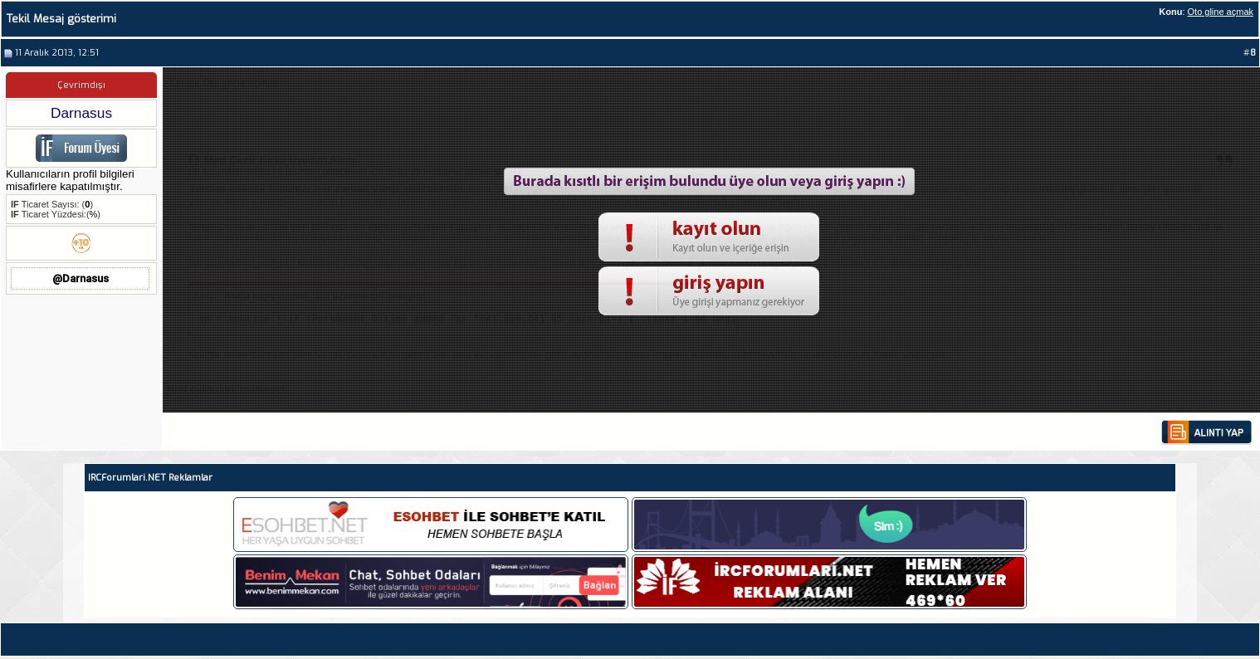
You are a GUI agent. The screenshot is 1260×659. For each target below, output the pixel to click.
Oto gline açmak (1220, 12)
